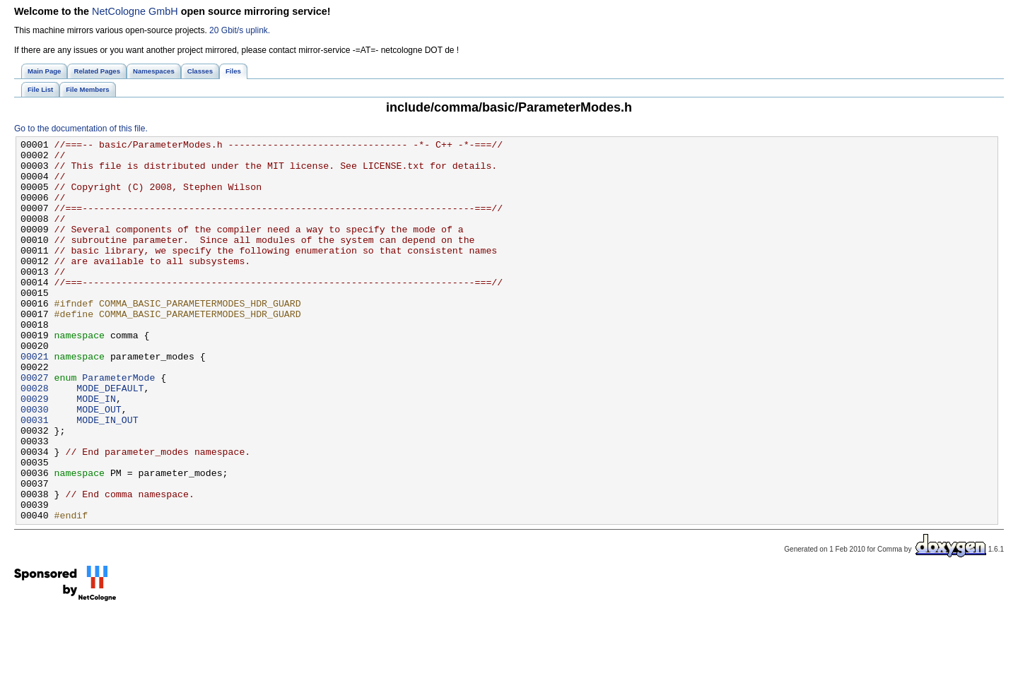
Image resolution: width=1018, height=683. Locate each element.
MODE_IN (96, 451)
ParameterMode (118, 426)
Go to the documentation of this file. (81, 128)
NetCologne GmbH (135, 11)
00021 (35, 400)
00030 (35, 464)
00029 (35, 451)
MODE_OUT (98, 464)
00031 (35, 476)
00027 (35, 426)
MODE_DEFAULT (110, 438)
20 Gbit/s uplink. (239, 30)
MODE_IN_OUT (107, 476)
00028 (35, 438)
